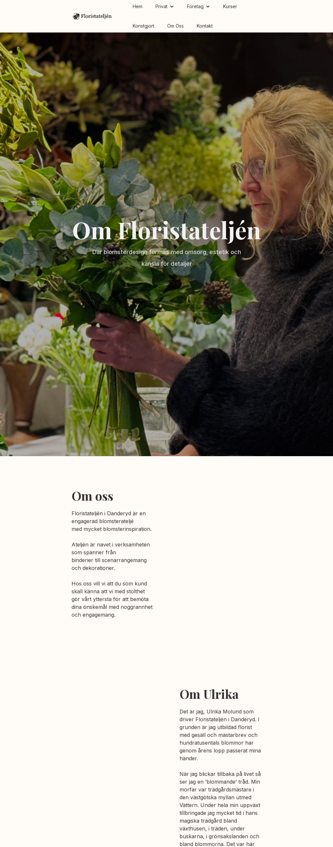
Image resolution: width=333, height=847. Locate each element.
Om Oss (175, 26)
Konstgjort (143, 26)
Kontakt (205, 26)
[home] (92, 16)
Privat (161, 6)
